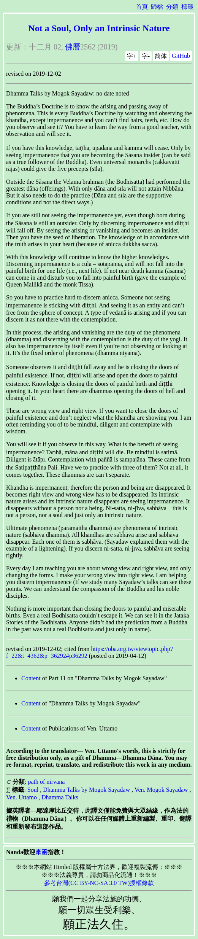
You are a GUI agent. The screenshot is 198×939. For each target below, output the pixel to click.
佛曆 (72, 47)
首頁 (142, 6)
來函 (41, 852)
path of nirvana (46, 781)
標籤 (187, 6)
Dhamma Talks (59, 797)
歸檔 (157, 6)
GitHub (181, 56)
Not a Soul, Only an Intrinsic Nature (98, 28)
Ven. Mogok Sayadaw (161, 789)
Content (31, 678)
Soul (32, 789)
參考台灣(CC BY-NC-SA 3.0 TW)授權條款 (99, 883)
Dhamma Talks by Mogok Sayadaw (86, 789)
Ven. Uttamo (21, 797)
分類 (172, 6)
